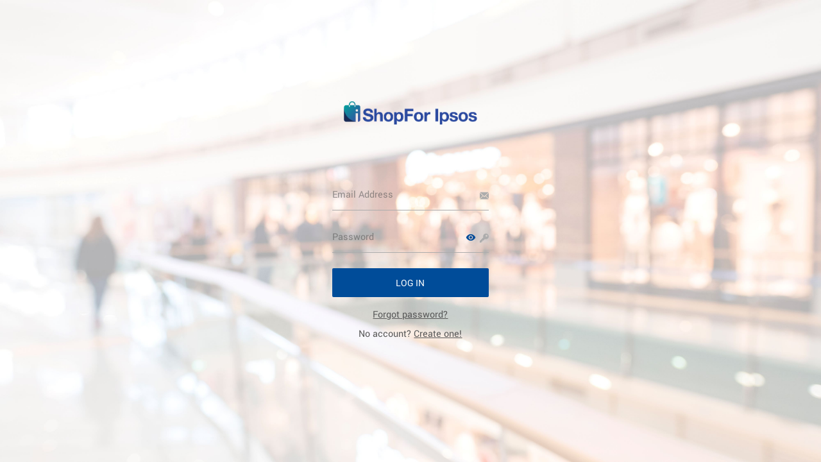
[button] (471, 237)
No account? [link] (410, 333)
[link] (410, 314)
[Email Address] (410, 194)
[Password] (410, 237)
